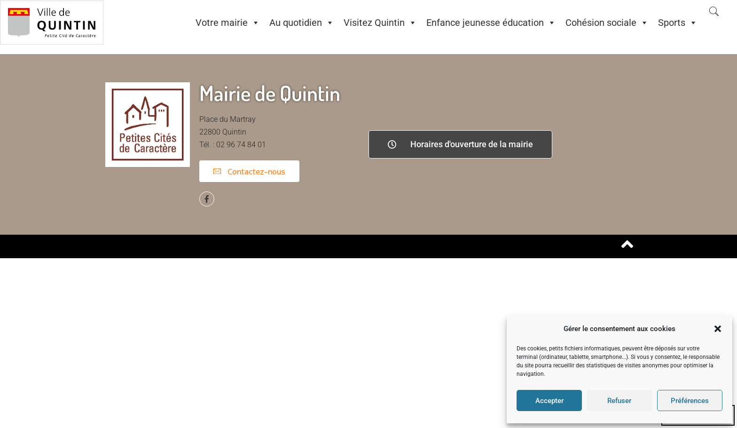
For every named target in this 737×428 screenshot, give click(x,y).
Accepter (549, 400)
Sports (678, 22)
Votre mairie (228, 22)
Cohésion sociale (607, 22)
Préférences (690, 400)
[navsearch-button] (714, 12)
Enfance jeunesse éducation (491, 22)
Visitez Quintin (380, 22)
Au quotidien (301, 22)
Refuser (619, 400)
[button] (717, 328)
